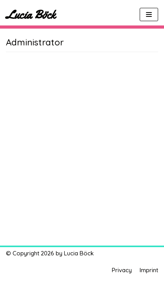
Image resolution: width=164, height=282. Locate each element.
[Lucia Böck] (30, 14)
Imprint (149, 270)
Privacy (122, 270)
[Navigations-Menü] (149, 14)
